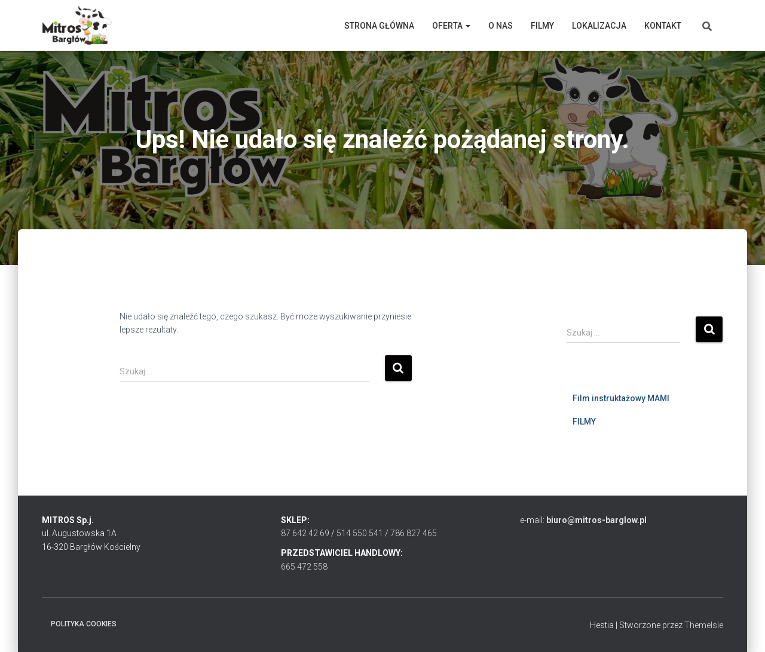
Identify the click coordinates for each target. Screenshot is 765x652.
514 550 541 (359, 533)
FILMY (584, 421)
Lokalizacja (599, 25)
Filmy (542, 25)
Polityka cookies (84, 624)
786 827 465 (413, 533)
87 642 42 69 (305, 533)
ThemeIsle (703, 625)
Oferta (451, 25)
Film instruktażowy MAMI (621, 398)
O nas (500, 25)
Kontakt (662, 25)
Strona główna (379, 25)
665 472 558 (304, 566)
